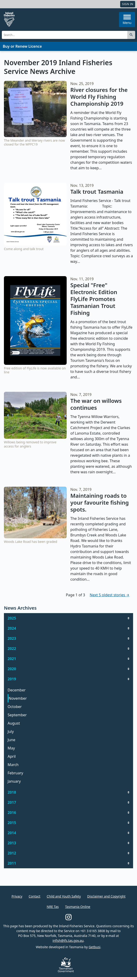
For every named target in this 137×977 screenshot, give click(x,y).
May (11, 748)
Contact (34, 896)
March (13, 764)
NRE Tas (53, 906)
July (11, 731)
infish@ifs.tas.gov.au (68, 940)
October (15, 706)
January (14, 781)
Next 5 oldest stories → (109, 594)
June (11, 739)
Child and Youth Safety (64, 896)
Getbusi (94, 947)
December (17, 690)
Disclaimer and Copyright (106, 896)
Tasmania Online (77, 906)
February (15, 772)
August (14, 723)
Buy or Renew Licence (22, 46)
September (17, 714)
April (12, 756)
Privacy (17, 896)
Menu (127, 20)
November (18, 698)
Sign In (127, 4)
